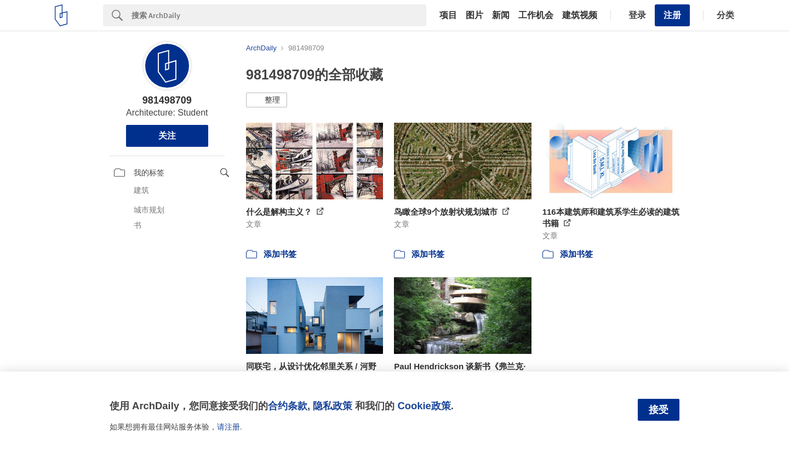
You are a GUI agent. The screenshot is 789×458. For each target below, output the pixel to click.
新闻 (501, 15)
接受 (658, 409)
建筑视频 (579, 15)
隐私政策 (332, 405)
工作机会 (535, 15)
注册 (672, 15)
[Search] (279, 15)
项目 (448, 15)
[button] (266, 100)
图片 (474, 15)
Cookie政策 (423, 405)
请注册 (228, 426)
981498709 (167, 100)
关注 (167, 135)
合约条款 (287, 405)
